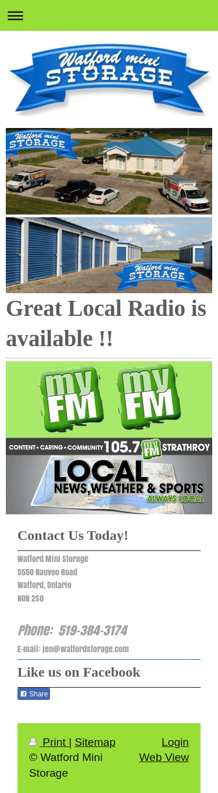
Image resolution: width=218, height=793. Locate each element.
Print (49, 742)
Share (34, 694)
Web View (164, 757)
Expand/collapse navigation (109, 15)
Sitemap (94, 742)
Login (175, 742)
